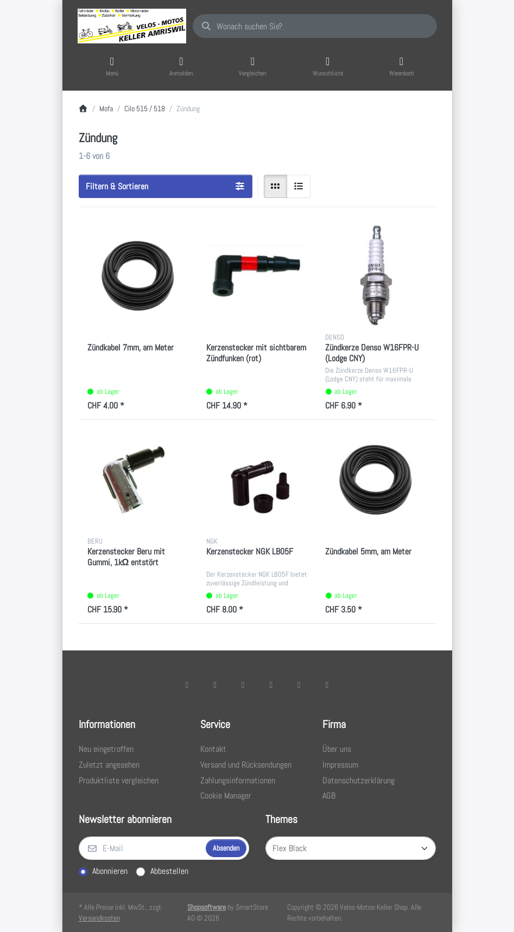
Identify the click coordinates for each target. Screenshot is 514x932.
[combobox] (315, 26)
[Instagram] (243, 685)
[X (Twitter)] (215, 685)
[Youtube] (299, 685)
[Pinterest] (327, 685)
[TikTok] (271, 685)
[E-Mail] (141, 848)
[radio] (276, 187)
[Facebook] (187, 685)
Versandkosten (99, 918)
